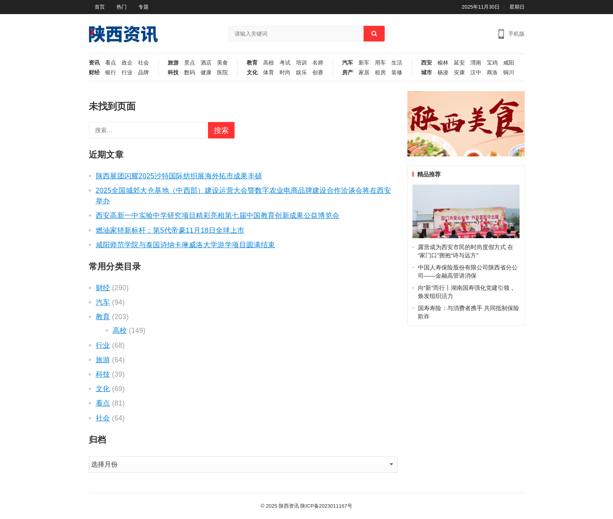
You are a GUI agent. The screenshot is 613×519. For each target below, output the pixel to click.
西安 (426, 63)
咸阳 (508, 63)
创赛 (317, 72)
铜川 (508, 72)
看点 (110, 63)
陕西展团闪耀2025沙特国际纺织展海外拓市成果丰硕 (179, 176)
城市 (426, 72)
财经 (94, 72)
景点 (189, 63)
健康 (206, 72)
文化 (252, 72)
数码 (189, 72)
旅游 (173, 63)
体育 (268, 72)
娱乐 (301, 72)
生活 (396, 63)
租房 (380, 72)
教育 (252, 63)
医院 (222, 72)
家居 (363, 72)
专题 (143, 7)
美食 (222, 63)
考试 (285, 63)
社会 (143, 63)
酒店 (206, 63)
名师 (317, 63)
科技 (173, 72)
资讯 (94, 63)
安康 (459, 72)
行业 (127, 72)
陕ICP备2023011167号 (326, 506)
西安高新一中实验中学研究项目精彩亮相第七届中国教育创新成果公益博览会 (218, 215)
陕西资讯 (289, 506)
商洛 (492, 72)
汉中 (475, 72)
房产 (347, 72)
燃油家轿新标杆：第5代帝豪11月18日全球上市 (170, 230)
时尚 (285, 72)
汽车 (347, 63)
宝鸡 (492, 63)
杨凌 (442, 72)
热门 (122, 7)
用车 (380, 63)
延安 (459, 63)
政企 (127, 63)
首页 (100, 7)
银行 (110, 72)
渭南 (475, 63)
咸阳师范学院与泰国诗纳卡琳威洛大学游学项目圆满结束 (185, 245)
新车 (363, 63)
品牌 (143, 72)
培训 (301, 63)
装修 (396, 72)
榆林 (442, 63)
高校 (268, 63)
